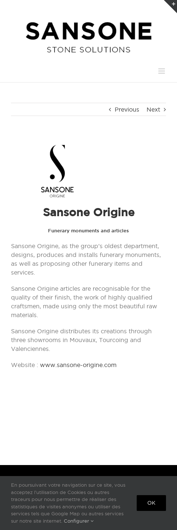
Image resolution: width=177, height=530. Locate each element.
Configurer (78, 520)
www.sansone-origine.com (78, 365)
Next (153, 109)
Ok (151, 503)
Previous (127, 109)
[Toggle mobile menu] (162, 71)
